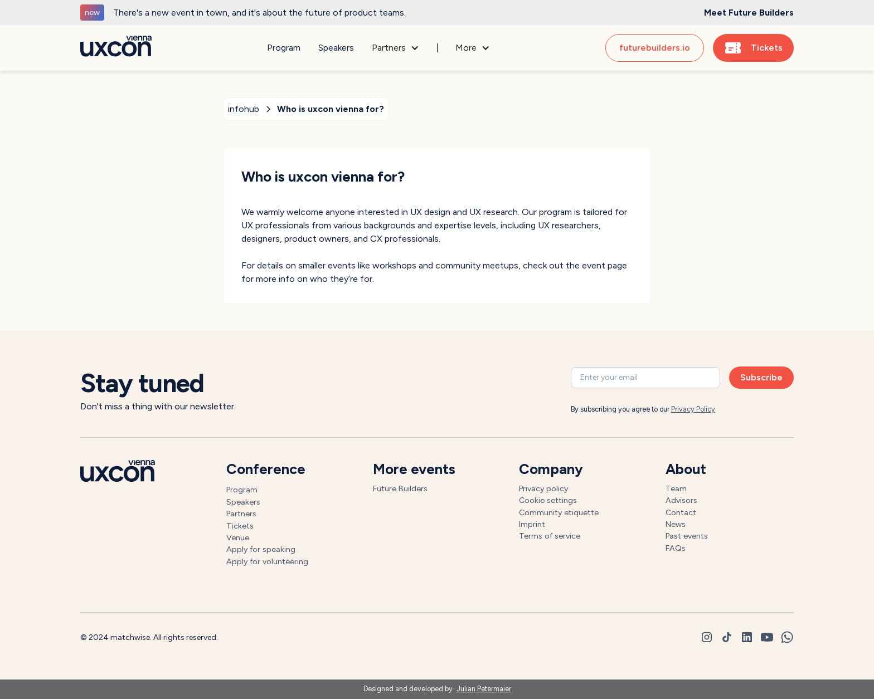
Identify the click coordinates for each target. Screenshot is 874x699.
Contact (681, 512)
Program (283, 47)
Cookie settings (548, 500)
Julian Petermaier (484, 689)
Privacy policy (543, 488)
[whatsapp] (787, 637)
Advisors (681, 500)
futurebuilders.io (654, 47)
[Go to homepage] (116, 48)
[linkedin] (747, 637)
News (676, 524)
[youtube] (767, 637)
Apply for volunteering (267, 561)
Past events (687, 536)
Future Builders (400, 488)
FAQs (676, 548)
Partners (241, 514)
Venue (237, 537)
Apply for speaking (260, 549)
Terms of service (549, 536)
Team (676, 488)
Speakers (336, 47)
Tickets (240, 526)
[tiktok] (727, 637)
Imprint (532, 524)
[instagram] (706, 637)
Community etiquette (559, 512)
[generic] (437, 12)
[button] (395, 48)
